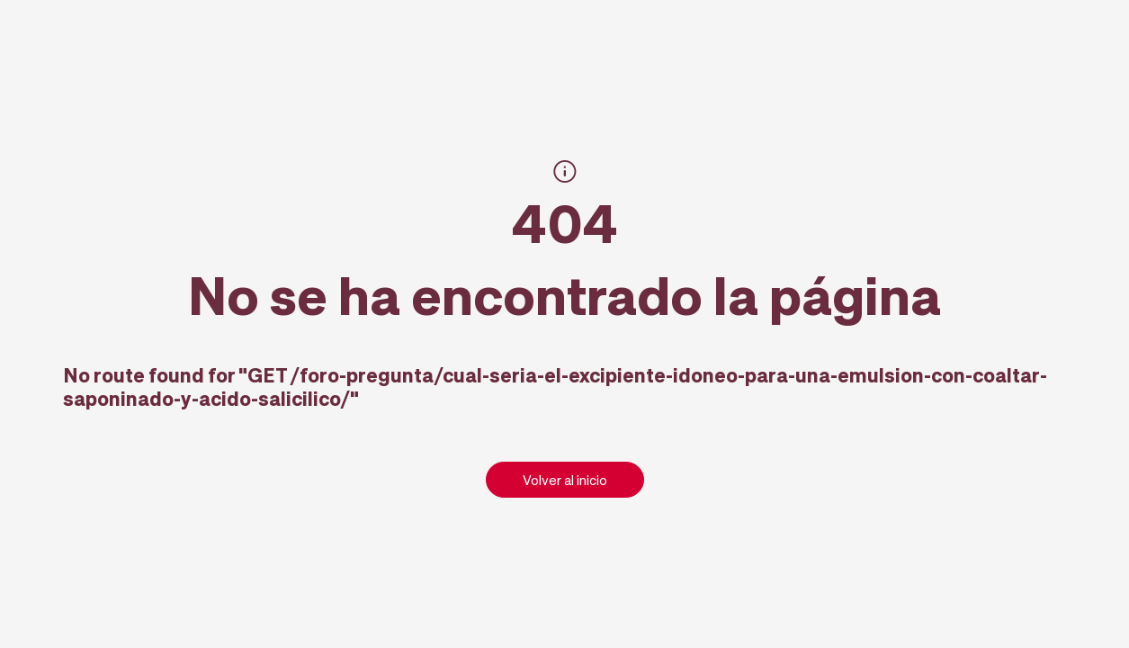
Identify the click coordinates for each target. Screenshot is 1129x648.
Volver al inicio (565, 480)
